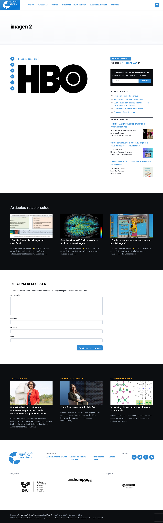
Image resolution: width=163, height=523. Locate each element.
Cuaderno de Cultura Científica (28, 518)
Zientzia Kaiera (18, 378)
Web (12, 337)
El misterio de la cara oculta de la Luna (128, 109)
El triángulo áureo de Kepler (124, 112)
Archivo (49, 457)
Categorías (58, 457)
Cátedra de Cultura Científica (78, 458)
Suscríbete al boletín (98, 458)
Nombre (14, 318)
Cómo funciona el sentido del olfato (78, 407)
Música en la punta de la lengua (126, 96)
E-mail (13, 327)
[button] (12, 59)
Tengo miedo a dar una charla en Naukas (129, 99)
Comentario (15, 295)
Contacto (113, 457)
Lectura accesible (29, 59)
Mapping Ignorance (121, 378)
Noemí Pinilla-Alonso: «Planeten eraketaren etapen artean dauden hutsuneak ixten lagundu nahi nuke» (28, 410)
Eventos (66, 457)
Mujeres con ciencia (71, 378)
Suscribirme (144, 81)
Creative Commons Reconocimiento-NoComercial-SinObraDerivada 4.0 (79, 518)
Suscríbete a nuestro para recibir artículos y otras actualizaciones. (130, 74)
